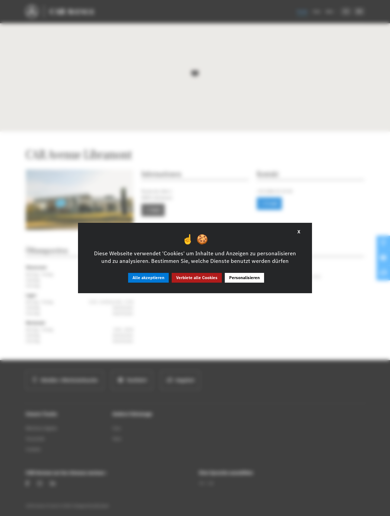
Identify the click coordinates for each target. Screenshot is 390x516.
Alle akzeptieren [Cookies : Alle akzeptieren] (148, 277)
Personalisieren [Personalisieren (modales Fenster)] (244, 277)
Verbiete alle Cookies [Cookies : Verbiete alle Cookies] (196, 277)
